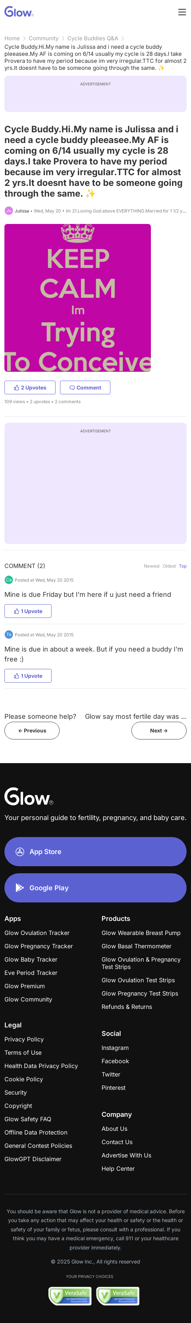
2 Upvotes (30, 387)
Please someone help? (40, 716)
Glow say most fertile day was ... (136, 716)
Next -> (159, 730)
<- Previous (32, 730)
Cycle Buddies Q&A (92, 38)
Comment (85, 387)
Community (44, 38)
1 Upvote (28, 611)
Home (12, 38)
